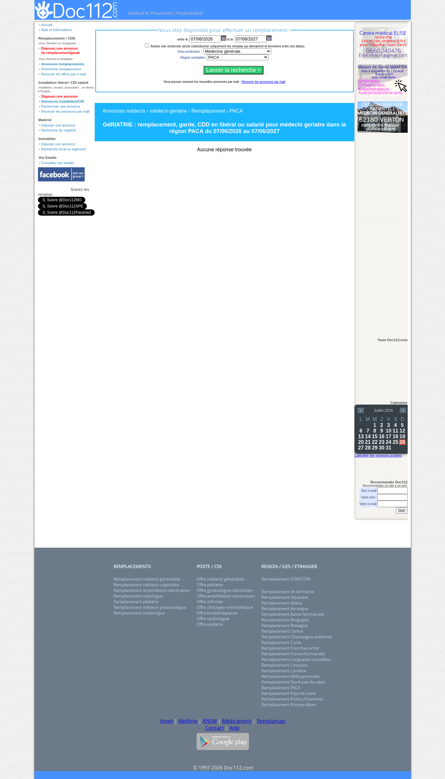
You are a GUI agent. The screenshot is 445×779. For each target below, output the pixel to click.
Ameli (166, 720)
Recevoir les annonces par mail (65, 111)
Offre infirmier (210, 601)
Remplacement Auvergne (284, 608)
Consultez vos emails (57, 163)
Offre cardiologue (213, 618)
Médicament (237, 720)
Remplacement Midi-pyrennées (290, 676)
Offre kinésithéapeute (217, 613)
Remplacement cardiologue (139, 613)
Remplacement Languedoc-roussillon (296, 659)
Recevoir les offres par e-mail (63, 74)
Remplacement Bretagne (284, 625)
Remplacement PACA (280, 687)
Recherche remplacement (61, 69)
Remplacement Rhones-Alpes (288, 704)
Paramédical (190, 13)
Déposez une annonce (59, 96)
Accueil (46, 25)
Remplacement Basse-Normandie (292, 614)
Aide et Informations (56, 30)
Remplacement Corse (281, 642)
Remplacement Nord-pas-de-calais (293, 682)
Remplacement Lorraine (283, 671)
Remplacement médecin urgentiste (146, 585)
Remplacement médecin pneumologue (150, 607)
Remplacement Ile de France (287, 591)
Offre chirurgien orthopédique (225, 607)
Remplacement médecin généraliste (147, 579)
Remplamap (271, 720)
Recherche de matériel (58, 130)
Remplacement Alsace (281, 603)
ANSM (210, 720)
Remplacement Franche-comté (290, 648)
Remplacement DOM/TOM (286, 579)
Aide (234, 727)
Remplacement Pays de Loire (288, 693)
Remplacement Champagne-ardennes (296, 637)
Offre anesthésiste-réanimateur (226, 596)
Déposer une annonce (58, 125)
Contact (214, 727)
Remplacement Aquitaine (284, 597)
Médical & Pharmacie (150, 13)
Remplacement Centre (282, 631)
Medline (187, 720)
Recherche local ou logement (63, 149)
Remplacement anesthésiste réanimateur (152, 590)
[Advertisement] (383, 232)
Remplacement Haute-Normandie (293, 654)
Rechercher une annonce (60, 106)
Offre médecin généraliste (220, 579)
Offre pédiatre (210, 585)
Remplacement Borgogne (285, 620)
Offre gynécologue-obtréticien (224, 590)
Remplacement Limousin (284, 665)
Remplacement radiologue (138, 596)
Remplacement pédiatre (136, 601)
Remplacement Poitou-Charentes (292, 699)
